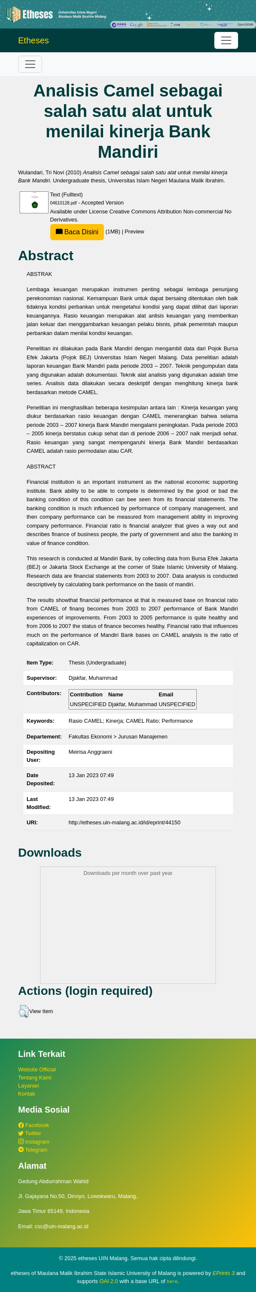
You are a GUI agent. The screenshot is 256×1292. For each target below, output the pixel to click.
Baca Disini (77, 232)
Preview (134, 231)
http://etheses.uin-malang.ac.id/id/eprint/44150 (125, 822)
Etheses (33, 40)
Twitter (29, 1133)
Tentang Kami (35, 1077)
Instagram (33, 1142)
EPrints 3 (224, 1273)
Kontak (26, 1093)
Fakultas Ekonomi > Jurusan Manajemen (118, 736)
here (172, 1281)
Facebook (33, 1125)
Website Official (37, 1069)
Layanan (28, 1085)
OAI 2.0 (108, 1281)
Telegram (33, 1150)
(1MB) (86, 231)
